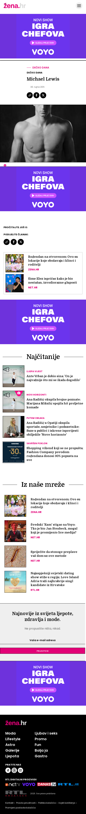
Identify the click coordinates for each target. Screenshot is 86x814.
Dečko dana (40, 67)
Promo (41, 738)
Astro (10, 744)
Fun (38, 744)
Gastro (41, 756)
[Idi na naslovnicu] (15, 7)
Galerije (12, 750)
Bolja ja (41, 750)
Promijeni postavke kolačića (20, 808)
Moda (10, 733)
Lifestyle (12, 738)
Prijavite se (42, 651)
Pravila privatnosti (26, 803)
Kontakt (9, 803)
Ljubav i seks (46, 733)
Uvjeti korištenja (66, 803)
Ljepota (12, 756)
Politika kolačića (47, 803)
